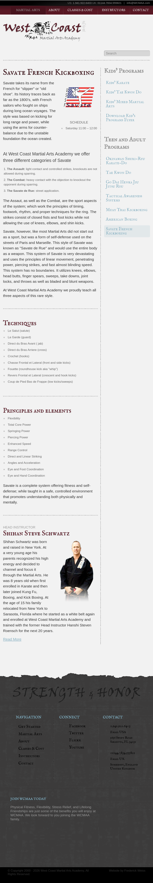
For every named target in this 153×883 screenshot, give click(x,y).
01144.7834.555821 (110, 2)
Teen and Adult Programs (125, 143)
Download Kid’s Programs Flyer (120, 118)
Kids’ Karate (118, 83)
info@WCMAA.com (138, 2)
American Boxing (121, 219)
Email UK (117, 759)
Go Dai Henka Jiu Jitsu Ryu (122, 184)
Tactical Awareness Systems (124, 198)
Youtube (76, 747)
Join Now (79, 139)
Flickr (75, 740)
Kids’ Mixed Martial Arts (125, 104)
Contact (141, 10)
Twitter (76, 733)
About (54, 10)
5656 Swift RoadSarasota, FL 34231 (123, 740)
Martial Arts (28, 10)
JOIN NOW (27, 829)
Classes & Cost (80, 10)
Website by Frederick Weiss (127, 870)
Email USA (118, 732)
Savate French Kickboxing (119, 231)
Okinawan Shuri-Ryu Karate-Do (125, 161)
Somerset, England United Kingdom (124, 767)
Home (7, 10)
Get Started (129, 28)
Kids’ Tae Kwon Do (123, 92)
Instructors (113, 10)
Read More (12, 639)
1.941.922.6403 (82, 2)
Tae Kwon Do (118, 172)
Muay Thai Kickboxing (126, 210)
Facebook (77, 726)
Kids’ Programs (124, 71)
